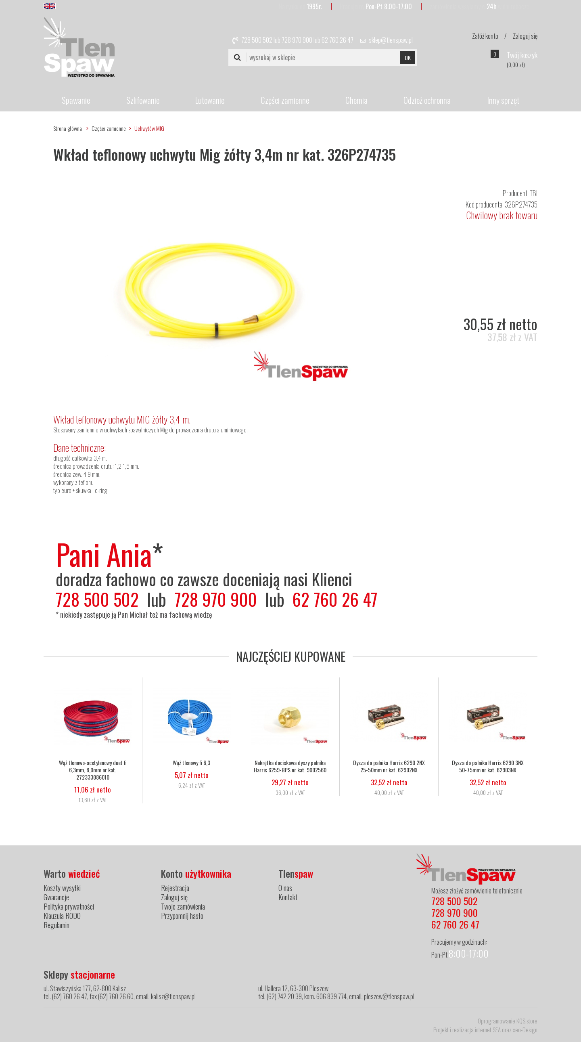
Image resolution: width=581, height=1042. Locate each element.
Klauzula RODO (62, 915)
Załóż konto (485, 36)
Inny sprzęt (503, 100)
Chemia (356, 100)
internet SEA (488, 1029)
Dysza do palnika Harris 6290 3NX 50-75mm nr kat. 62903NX (488, 766)
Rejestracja (175, 888)
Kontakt (287, 897)
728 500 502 (256, 40)
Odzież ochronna (427, 100)
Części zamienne (285, 100)
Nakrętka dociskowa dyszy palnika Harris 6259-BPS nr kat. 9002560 (290, 766)
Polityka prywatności (69, 906)
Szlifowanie (142, 100)
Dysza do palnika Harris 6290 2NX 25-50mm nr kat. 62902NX (389, 766)
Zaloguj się (525, 36)
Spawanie (76, 100)
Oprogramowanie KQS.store (507, 1020)
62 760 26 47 (337, 40)
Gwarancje (56, 897)
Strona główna (67, 128)
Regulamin (56, 925)
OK (408, 57)
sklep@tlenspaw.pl (391, 40)
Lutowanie (209, 100)
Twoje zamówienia (183, 906)
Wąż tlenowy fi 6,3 (191, 762)
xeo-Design (525, 1029)
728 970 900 (297, 40)
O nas (285, 888)
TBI (533, 193)
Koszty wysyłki (62, 888)
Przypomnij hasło (182, 915)
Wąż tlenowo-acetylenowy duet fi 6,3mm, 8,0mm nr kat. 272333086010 (93, 770)
